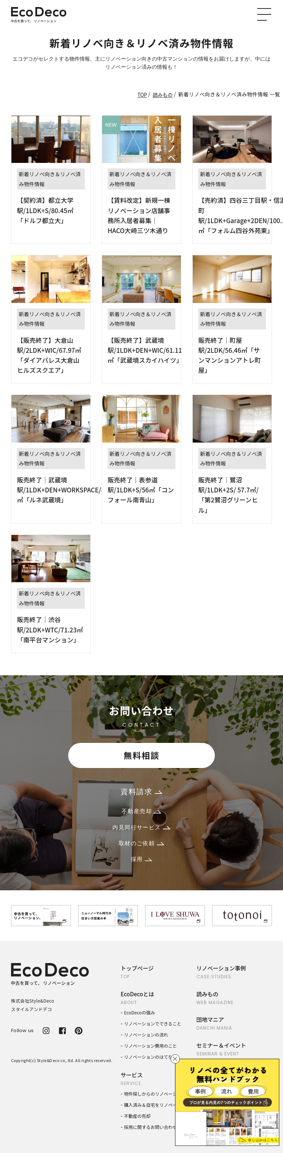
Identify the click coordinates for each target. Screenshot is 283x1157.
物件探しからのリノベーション (155, 1098)
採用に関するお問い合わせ (150, 1131)
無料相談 (141, 755)
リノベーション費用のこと (150, 1050)
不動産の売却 (137, 1120)
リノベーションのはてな (148, 1061)
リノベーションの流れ (146, 1038)
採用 (141, 863)
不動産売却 (141, 813)
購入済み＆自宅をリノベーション (157, 1109)
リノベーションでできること (153, 1027)
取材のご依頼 (141, 846)
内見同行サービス (141, 829)
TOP (141, 94)
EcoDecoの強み (139, 1016)
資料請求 (141, 792)
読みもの (162, 94)
